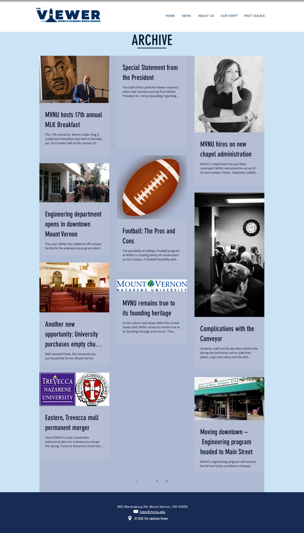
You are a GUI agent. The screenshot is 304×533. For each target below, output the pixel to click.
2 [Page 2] (157, 481)
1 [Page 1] (147, 481)
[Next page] (167, 481)
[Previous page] (137, 481)
